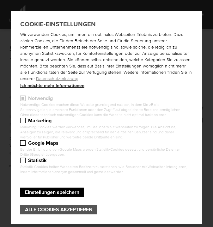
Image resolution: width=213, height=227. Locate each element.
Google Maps (43, 143)
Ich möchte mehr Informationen (52, 86)
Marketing (40, 120)
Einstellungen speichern (52, 192)
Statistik (37, 160)
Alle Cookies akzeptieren (59, 209)
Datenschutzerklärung (57, 79)
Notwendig (40, 98)
